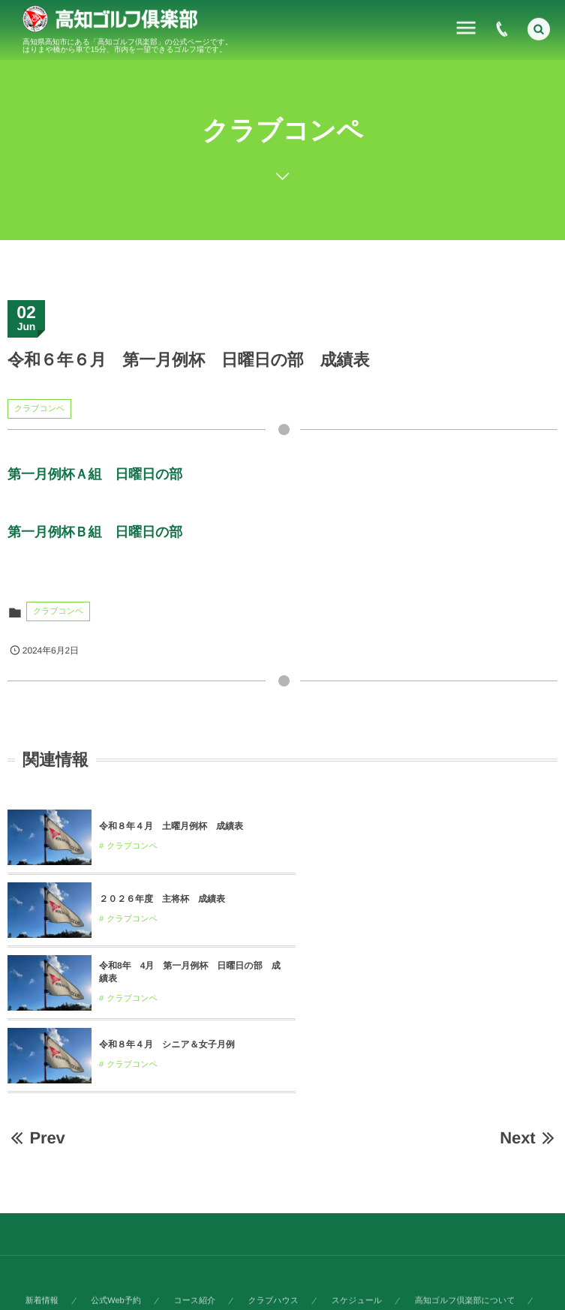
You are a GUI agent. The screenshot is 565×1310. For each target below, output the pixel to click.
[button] (538, 27)
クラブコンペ (39, 408)
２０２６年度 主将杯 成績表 (437, 826)
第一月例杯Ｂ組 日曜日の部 (95, 531)
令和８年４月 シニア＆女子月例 (442, 899)
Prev (36, 992)
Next (528, 992)
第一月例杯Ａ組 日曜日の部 (95, 474)
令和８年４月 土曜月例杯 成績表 (171, 826)
